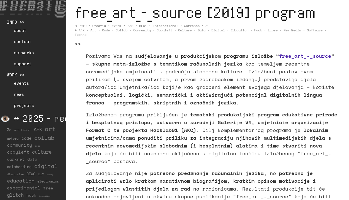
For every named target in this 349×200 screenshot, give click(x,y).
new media (292, 30)
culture (185, 30)
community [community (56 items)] (19, 145)
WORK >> (16, 75)
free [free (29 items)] (48, 188)
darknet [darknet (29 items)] (16, 159)
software (315, 30)
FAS (130, 25)
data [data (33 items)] (32, 159)
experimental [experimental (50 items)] (23, 187)
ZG (207, 25)
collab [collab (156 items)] (44, 137)
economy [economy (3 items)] (50, 175)
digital (218, 30)
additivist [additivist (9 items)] (22, 130)
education (239, 30)
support (22, 64)
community (142, 30)
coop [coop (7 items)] (37, 146)
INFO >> (16, 22)
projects (24, 105)
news (19, 94)
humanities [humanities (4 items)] (44, 196)
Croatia (99, 25)
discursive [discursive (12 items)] (15, 174)
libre (273, 30)
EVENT (117, 25)
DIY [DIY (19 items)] (41, 174)
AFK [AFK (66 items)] (38, 129)
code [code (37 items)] (26, 138)
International (165, 25)
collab (121, 30)
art (93, 30)
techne (80, 34)
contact (22, 41)
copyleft (164, 30)
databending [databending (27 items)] (19, 166)
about (20, 30)
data (201, 30)
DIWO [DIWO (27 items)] (30, 174)
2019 (82, 25)
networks (24, 52)
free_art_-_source (305, 55)
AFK (81, 30)
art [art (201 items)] (50, 128)
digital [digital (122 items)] (46, 166)
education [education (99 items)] (21, 180)
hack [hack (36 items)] (31, 195)
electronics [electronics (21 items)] (48, 181)
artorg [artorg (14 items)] (13, 138)
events (21, 83)
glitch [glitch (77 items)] (15, 194)
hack (258, 30)
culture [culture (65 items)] (42, 151)
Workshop (192, 25)
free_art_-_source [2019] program (195, 12)
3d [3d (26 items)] (9, 129)
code (106, 30)
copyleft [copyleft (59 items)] (18, 152)
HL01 (143, 25)
